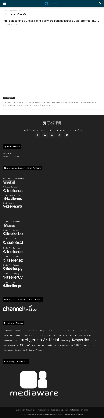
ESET (31, 335)
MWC (34, 345)
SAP (93, 345)
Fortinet (42, 335)
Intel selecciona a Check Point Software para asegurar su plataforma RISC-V (51, 20)
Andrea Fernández (59, 331)
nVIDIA (41, 345)
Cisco (6, 335)
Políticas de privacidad (79, 410)
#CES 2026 (8, 331)
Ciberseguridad (9, 98)
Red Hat (75, 345)
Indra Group (88, 335)
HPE (76, 335)
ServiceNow (8, 350)
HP (71, 335)
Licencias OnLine (11, 345)
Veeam (39, 350)
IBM (80, 335)
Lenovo (94, 341)
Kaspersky (80, 340)
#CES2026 (17, 331)
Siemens (18, 350)
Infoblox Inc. (8, 341)
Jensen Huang (65, 341)
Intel (15, 340)
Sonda (25, 350)
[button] (4, 3)
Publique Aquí (43, 410)
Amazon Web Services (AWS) (33, 331)
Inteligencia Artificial (39, 339)
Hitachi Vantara (62, 335)
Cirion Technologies (88, 331)
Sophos (31, 350)
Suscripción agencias (59, 410)
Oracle (49, 345)
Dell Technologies (21, 335)
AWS (69, 331)
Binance (76, 331)
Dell (11, 335)
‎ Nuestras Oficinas (11, 156)
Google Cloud (51, 335)
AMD (49, 330)
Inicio (5, 10)
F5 (36, 335)
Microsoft (25, 345)
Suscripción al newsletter (25, 410)
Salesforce (87, 345)
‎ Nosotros (7, 153)
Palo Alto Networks (61, 345)
